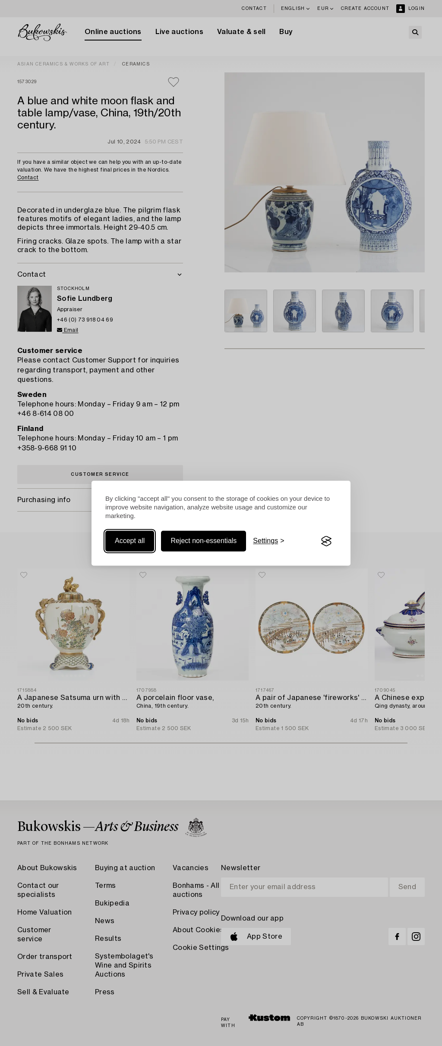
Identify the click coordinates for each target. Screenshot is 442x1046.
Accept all (130, 541)
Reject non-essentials (203, 541)
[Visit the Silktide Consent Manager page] (326, 541)
